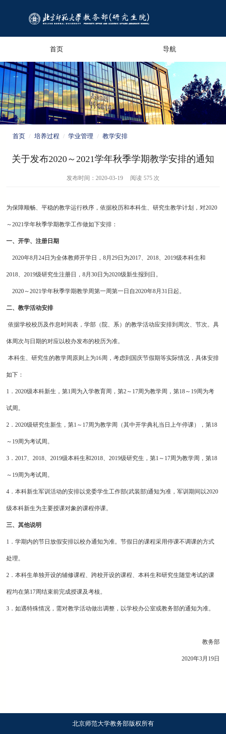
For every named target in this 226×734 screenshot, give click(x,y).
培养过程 (46, 136)
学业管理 (80, 136)
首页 (56, 49)
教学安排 (115, 136)
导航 (169, 49)
